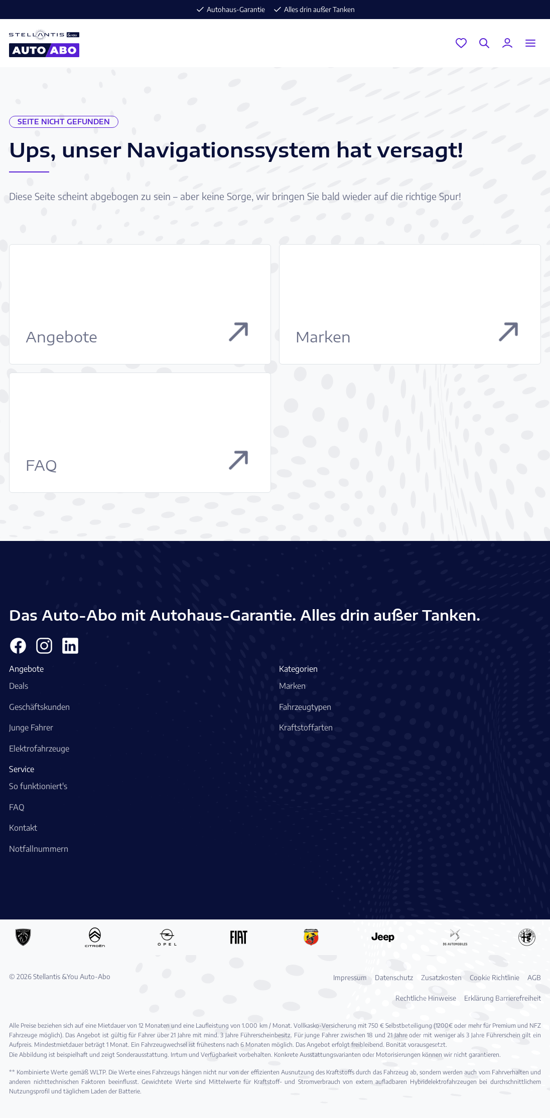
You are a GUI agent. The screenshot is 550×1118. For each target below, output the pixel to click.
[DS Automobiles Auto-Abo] (455, 937)
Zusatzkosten (441, 977)
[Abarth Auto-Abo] (311, 937)
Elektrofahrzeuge (39, 748)
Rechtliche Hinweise (425, 998)
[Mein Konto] (507, 43)
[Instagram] (44, 646)
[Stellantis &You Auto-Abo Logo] (44, 43)
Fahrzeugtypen (305, 707)
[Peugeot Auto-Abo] (23, 937)
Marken (292, 686)
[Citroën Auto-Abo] (95, 937)
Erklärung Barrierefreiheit (502, 998)
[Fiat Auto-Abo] (239, 937)
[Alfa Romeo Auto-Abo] (527, 937)
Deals (18, 686)
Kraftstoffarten (306, 727)
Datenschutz (394, 977)
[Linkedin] (70, 646)
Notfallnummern (38, 849)
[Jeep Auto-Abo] (383, 937)
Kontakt (23, 828)
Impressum (350, 977)
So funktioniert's (38, 786)
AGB (534, 977)
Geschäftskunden (39, 707)
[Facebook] (18, 646)
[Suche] (484, 43)
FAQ (17, 807)
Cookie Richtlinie (494, 977)
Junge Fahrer (31, 727)
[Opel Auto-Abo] (167, 937)
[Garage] (461, 43)
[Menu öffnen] (530, 43)
